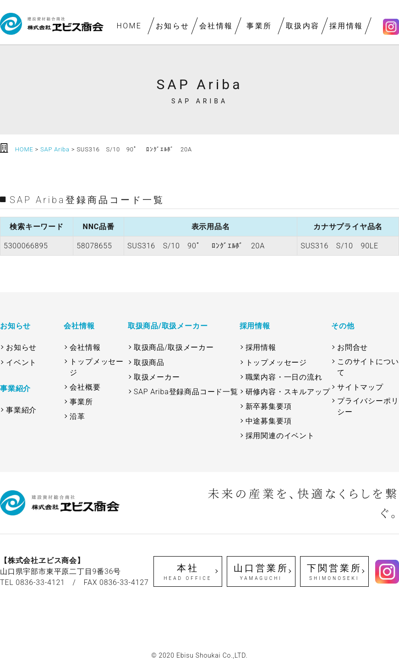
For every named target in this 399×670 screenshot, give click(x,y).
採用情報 (346, 25)
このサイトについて (368, 367)
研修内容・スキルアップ (288, 391)
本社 (188, 572)
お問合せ (352, 347)
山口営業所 (261, 572)
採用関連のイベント (280, 435)
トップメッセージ (97, 367)
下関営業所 (335, 572)
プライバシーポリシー (368, 406)
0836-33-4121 (40, 582)
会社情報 (216, 25)
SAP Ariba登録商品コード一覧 (186, 391)
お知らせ (173, 25)
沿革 (77, 416)
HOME (129, 25)
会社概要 (85, 387)
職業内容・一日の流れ (284, 377)
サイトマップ (360, 387)
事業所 (259, 25)
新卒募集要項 (269, 406)
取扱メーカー (157, 377)
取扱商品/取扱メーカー (174, 347)
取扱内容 (303, 25)
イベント (21, 362)
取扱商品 (149, 362)
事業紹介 (21, 410)
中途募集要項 (269, 421)
